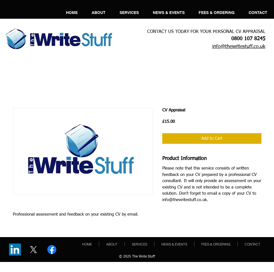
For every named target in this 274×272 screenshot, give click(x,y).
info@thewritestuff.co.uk (238, 46)
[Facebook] (52, 250)
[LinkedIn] (15, 250)
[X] (33, 250)
